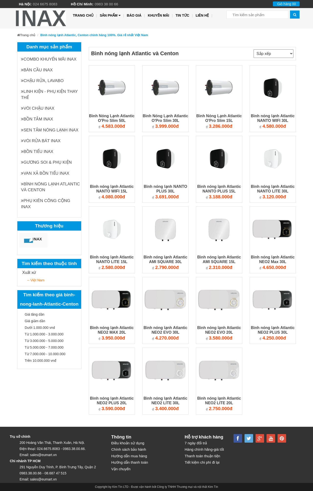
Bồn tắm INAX (37, 119)
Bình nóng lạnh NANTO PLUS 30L (165, 188)
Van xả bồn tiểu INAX (45, 173)
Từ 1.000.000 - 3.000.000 (44, 334)
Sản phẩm (110, 15)
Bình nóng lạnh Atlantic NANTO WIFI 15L (112, 188)
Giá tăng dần (34, 314)
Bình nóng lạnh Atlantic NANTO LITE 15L (112, 259)
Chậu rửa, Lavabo (42, 80)
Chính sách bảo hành (128, 449)
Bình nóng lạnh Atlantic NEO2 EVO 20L (219, 330)
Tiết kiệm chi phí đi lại (202, 462)
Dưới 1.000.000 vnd (40, 328)
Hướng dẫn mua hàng (129, 456)
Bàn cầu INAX (37, 70)
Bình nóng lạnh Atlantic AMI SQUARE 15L (219, 259)
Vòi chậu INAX (37, 108)
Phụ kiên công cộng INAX (45, 203)
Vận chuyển (121, 469)
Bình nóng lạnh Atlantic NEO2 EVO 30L (165, 330)
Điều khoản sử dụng (127, 443)
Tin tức (182, 15)
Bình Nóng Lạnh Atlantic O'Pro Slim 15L (219, 118)
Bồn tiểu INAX (37, 151)
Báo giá (134, 15)
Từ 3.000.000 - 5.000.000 (44, 341)
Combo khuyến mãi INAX (49, 59)
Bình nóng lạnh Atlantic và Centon (50, 187)
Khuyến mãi (158, 15)
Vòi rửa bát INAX (41, 141)
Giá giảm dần (35, 321)
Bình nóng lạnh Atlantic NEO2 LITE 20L (219, 400)
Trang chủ (83, 15)
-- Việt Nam (36, 280)
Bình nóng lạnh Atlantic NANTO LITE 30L (273, 188)
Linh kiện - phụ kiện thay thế (49, 94)
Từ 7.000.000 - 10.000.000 (45, 354)
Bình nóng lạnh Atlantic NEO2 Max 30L (273, 259)
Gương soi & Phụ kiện (46, 162)
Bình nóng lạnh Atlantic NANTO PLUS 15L (219, 188)
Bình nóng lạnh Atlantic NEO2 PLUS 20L (112, 400)
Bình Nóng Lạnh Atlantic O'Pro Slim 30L (165, 118)
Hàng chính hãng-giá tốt (204, 449)
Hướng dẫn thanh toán (129, 462)
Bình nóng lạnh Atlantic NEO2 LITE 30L (165, 400)
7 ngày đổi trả (196, 443)
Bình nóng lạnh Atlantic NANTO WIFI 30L (273, 118)
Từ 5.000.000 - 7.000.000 (44, 347)
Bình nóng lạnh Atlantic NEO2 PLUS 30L (273, 330)
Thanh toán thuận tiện (202, 456)
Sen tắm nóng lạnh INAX (49, 130)
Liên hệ (202, 15)
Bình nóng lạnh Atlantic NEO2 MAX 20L (112, 330)
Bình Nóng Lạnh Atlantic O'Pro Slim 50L (111, 118)
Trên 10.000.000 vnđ (40, 361)
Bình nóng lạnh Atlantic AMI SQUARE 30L (165, 259)
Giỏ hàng (286, 4)
